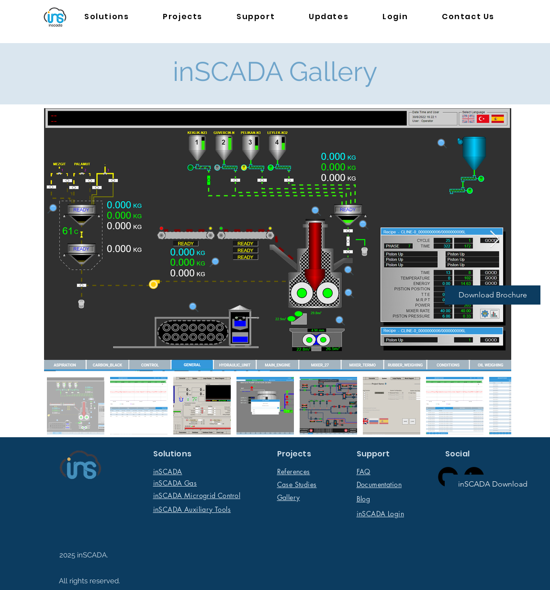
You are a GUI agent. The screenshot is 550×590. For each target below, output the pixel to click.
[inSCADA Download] (492, 484)
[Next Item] (494, 239)
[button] (106, 17)
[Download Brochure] (492, 295)
